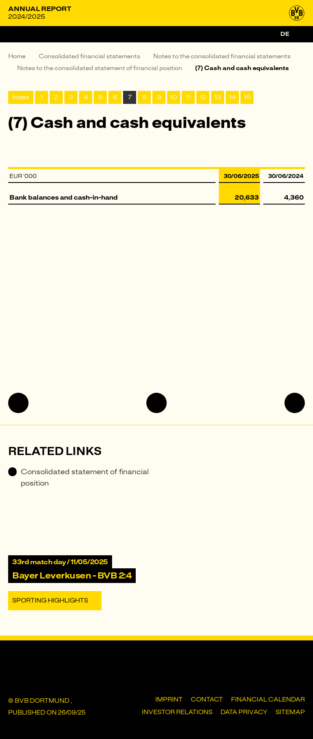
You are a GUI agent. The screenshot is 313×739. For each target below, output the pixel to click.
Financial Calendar (268, 699)
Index (20, 97)
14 (232, 97)
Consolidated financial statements (89, 56)
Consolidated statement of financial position (78, 477)
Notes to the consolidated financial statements (222, 56)
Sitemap (290, 712)
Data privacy (243, 712)
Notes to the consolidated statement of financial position (99, 68)
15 (247, 97)
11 (188, 97)
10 (173, 97)
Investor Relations (177, 712)
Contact (207, 699)
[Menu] (16, 34)
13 (217, 97)
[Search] (300, 34)
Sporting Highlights (50, 600)
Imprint (169, 699)
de (284, 33)
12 (203, 97)
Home (17, 56)
